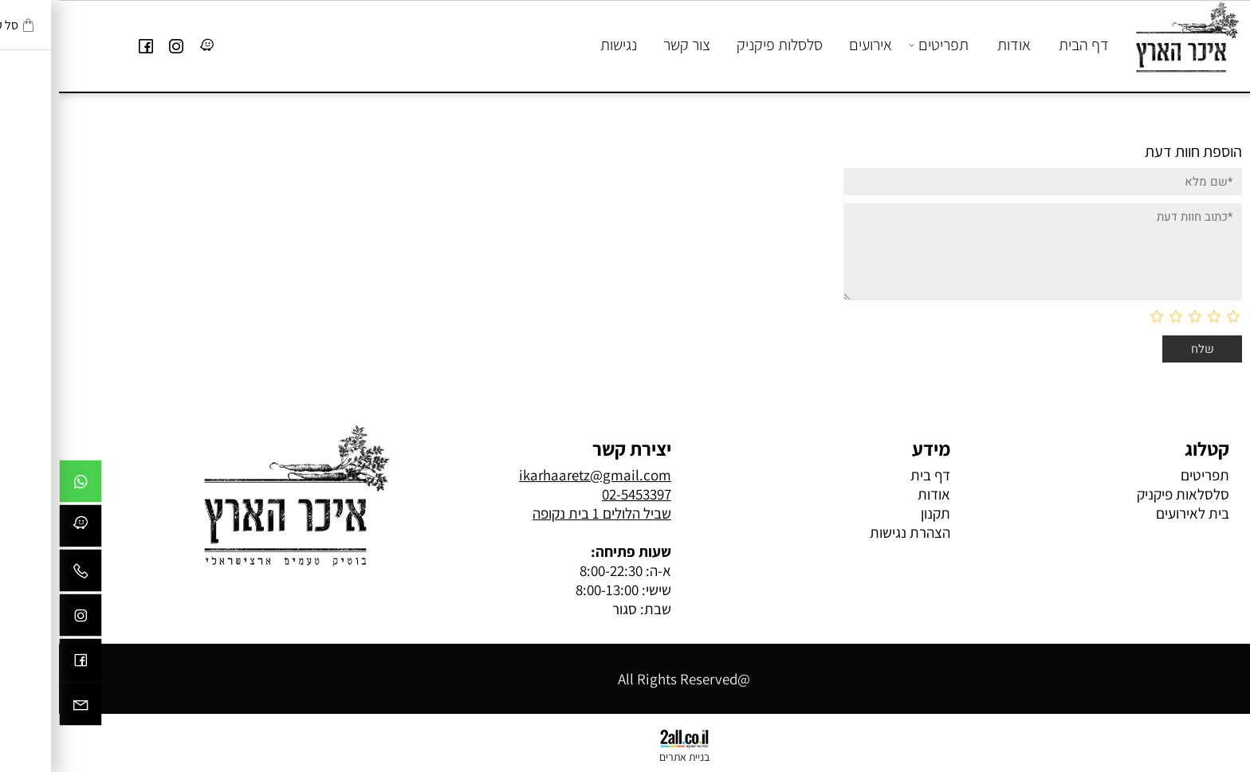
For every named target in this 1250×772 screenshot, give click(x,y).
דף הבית (1025, 44)
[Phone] (21, 574)
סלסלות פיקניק (721, 44)
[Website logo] (1125, 37)
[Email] (21, 708)
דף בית (871, 474)
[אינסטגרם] (117, 44)
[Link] (148, 44)
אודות (955, 44)
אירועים (811, 44)
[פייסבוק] (87, 44)
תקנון (876, 513)
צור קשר (627, 44)
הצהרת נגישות (851, 532)
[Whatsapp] (21, 485)
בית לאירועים (1133, 513)
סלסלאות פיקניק (1122, 494)
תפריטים (881, 44)
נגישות (559, 44)
